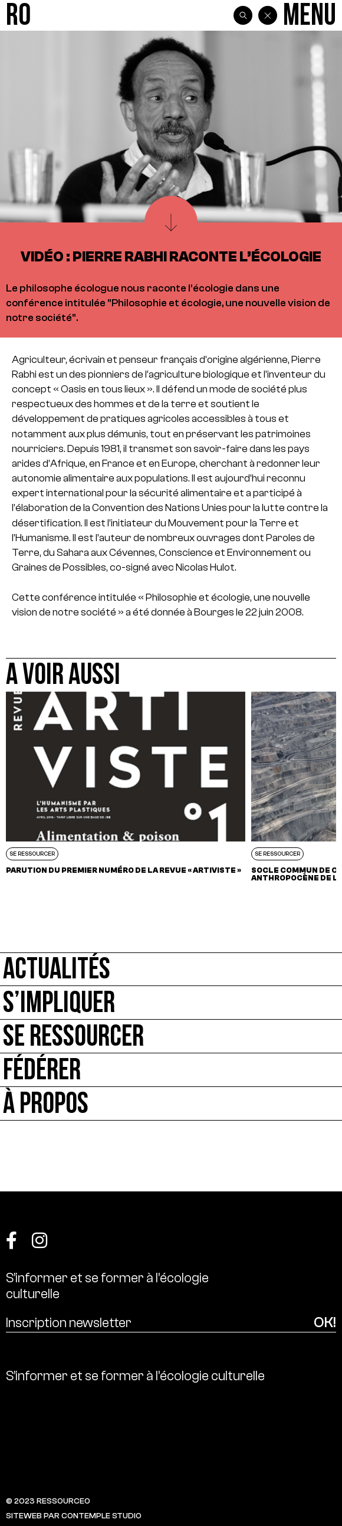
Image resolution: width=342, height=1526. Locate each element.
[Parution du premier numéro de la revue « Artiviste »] (125, 787)
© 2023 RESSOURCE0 (48, 1500)
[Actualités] (171, 969)
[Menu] (309, 15)
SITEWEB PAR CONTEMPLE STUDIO (74, 1515)
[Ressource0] (18, 15)
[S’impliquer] (171, 1003)
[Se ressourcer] (171, 1036)
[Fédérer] (171, 1070)
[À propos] (171, 1104)
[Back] (267, 15)
